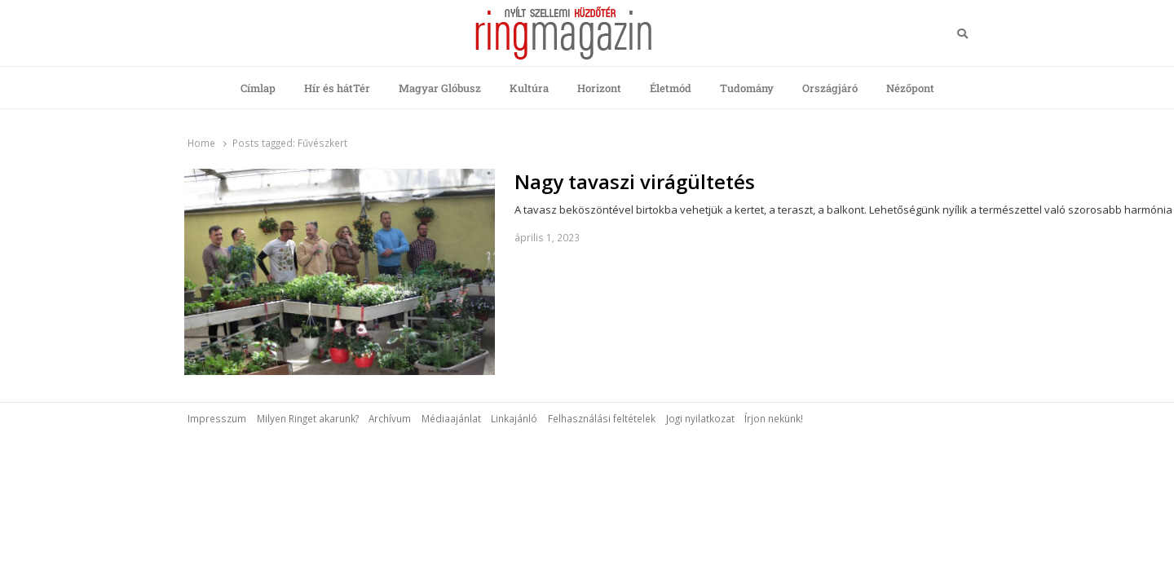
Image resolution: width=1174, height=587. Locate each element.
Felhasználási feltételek (601, 418)
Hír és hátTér (337, 88)
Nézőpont (910, 88)
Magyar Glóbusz (440, 88)
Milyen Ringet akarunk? (308, 418)
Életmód (670, 88)
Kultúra (529, 88)
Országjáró (830, 88)
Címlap (258, 88)
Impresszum (217, 418)
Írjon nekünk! (773, 418)
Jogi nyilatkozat (700, 418)
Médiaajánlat (451, 418)
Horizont (599, 88)
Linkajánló (514, 418)
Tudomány (747, 88)
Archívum (390, 418)
